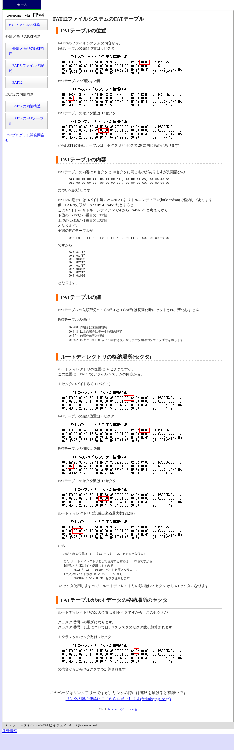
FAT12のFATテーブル (26, 120)
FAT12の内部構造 (25, 106)
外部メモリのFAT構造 (26, 51)
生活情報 (9, 745)
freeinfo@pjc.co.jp (123, 723)
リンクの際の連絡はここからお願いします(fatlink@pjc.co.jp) (118, 712)
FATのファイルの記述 (26, 68)
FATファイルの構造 (24, 25)
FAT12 (16, 82)
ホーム (22, 5)
